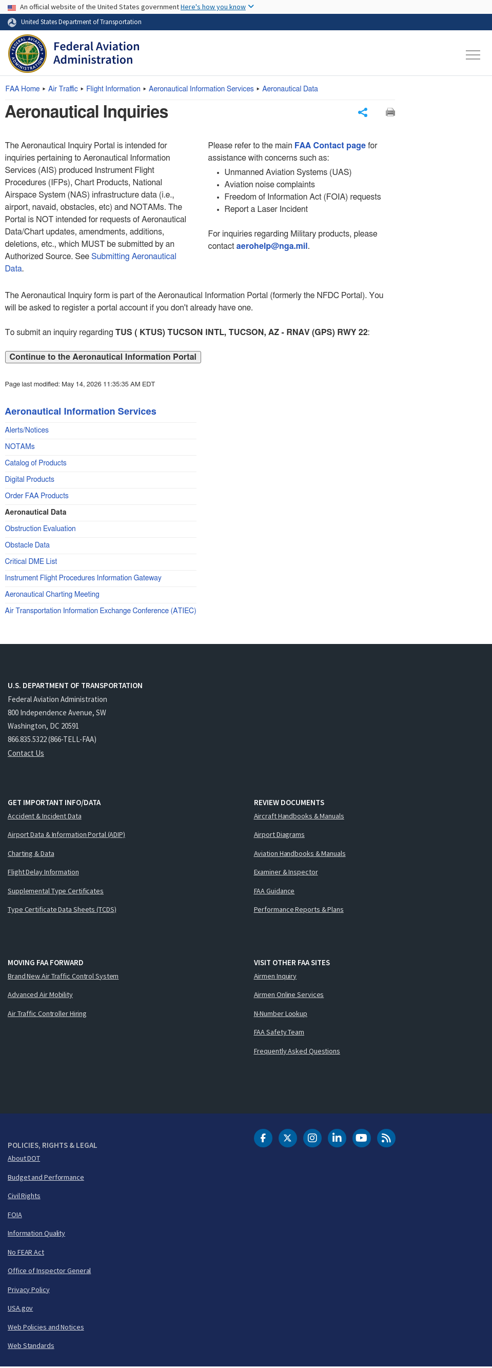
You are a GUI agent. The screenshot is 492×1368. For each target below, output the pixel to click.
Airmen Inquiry (275, 977)
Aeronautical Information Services (201, 89)
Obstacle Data (27, 547)
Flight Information (113, 89)
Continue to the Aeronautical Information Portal (103, 359)
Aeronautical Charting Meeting (52, 596)
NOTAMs (20, 448)
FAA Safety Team (279, 1033)
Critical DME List (31, 563)
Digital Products (29, 481)
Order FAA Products (37, 497)
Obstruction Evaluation (40, 530)
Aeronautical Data (290, 89)
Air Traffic (63, 89)
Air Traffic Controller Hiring (47, 1014)
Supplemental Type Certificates (56, 891)
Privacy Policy (29, 1290)
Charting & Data (31, 854)
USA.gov (20, 1309)
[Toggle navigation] (473, 55)
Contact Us (26, 754)
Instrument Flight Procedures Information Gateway (83, 579)
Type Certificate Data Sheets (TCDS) (62, 910)
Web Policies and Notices (46, 1328)
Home (23, 89)
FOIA (15, 1215)
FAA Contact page (330, 147)
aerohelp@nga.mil (272, 248)
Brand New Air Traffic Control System (63, 977)
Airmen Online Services (289, 996)
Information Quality (36, 1234)
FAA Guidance (274, 891)
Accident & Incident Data (45, 817)
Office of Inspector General (49, 1272)
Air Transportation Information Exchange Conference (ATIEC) (100, 612)
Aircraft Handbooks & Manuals (299, 817)
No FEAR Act (26, 1253)
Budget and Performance (46, 1178)
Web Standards (31, 1347)
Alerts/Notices (27, 432)
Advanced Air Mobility (40, 996)
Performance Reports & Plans (299, 910)
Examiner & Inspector (286, 873)
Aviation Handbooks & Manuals (300, 854)
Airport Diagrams (279, 836)
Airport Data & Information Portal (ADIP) (66, 836)
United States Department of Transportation (81, 21)
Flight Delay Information (43, 873)
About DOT (24, 1159)
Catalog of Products (36, 464)
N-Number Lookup (281, 1014)
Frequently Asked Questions (297, 1052)
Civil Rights (24, 1197)
